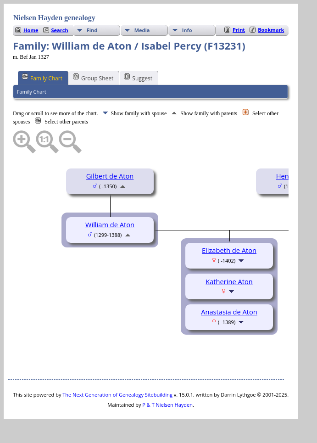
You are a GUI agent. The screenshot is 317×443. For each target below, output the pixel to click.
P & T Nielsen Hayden (167, 404)
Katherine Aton (229, 281)
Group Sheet (93, 77)
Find (92, 30)
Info (187, 30)
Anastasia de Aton (229, 311)
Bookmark (271, 29)
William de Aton (109, 224)
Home (31, 30)
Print (239, 29)
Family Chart (42, 77)
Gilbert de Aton (110, 175)
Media (142, 30)
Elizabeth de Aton (229, 250)
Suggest (138, 77)
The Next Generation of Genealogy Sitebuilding (117, 394)
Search (59, 30)
